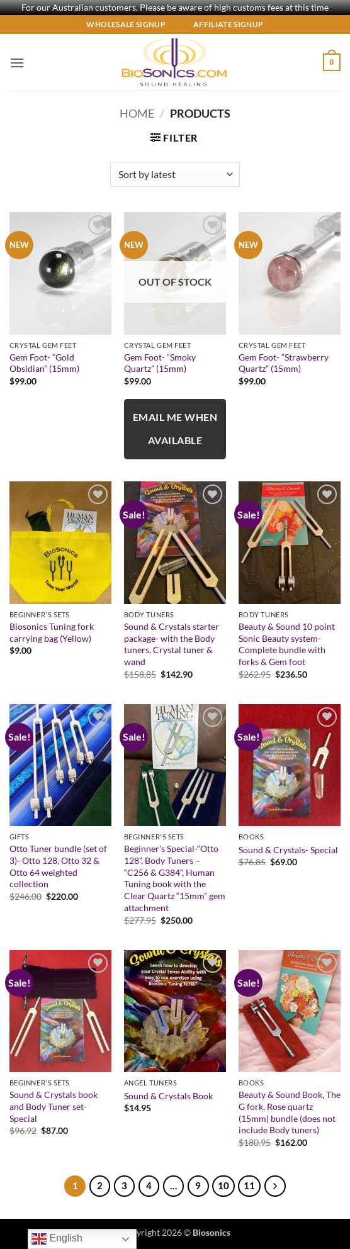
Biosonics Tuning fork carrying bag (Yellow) (51, 632)
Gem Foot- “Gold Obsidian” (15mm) (44, 363)
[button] (17, 62)
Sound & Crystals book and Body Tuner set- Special (53, 1106)
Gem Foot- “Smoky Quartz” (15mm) (160, 363)
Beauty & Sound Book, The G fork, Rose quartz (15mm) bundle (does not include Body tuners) (290, 1112)
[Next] (275, 1186)
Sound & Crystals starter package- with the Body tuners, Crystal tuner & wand (171, 644)
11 (249, 1185)
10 (223, 1185)
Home (137, 113)
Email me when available (175, 429)
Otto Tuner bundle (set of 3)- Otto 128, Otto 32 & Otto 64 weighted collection (58, 866)
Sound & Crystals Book (168, 1095)
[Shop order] (174, 174)
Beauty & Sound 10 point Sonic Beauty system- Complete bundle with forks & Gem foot (287, 644)
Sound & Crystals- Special (288, 849)
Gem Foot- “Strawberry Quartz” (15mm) (284, 363)
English (56, 1238)
